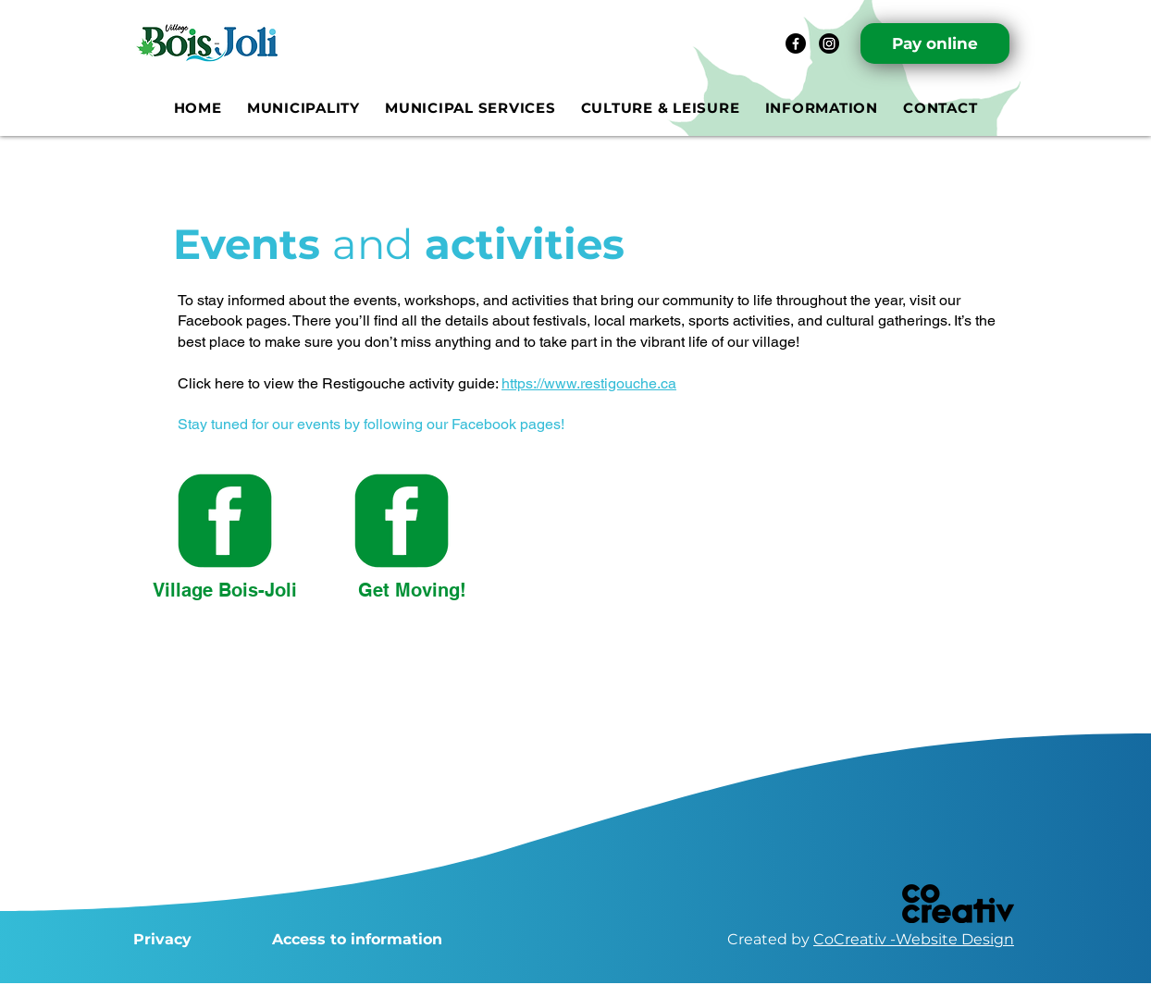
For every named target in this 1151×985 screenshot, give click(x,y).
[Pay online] (934, 43)
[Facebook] (796, 43)
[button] (303, 108)
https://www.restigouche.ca (588, 383)
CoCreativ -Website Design (913, 939)
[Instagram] (829, 43)
